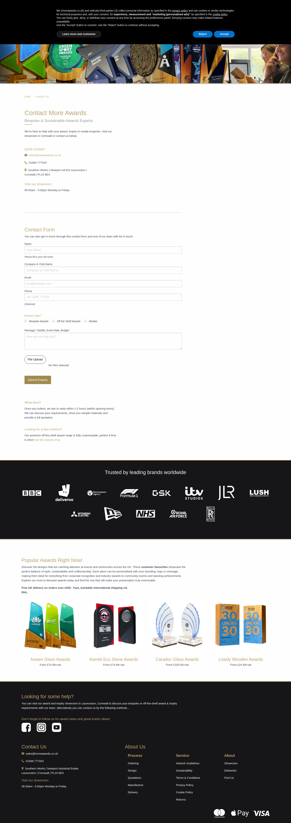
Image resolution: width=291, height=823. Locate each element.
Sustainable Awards (170, 26)
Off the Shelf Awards (69, 313)
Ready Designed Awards (139, 26)
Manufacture (135, 777)
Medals (192, 26)
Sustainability (184, 763)
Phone (28, 283)
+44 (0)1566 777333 (178, 19)
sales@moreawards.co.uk (115, 19)
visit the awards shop (47, 432)
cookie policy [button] (220, 793)
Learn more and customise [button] (78, 812)
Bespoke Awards (109, 26)
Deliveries (230, 763)
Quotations (134, 770)
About (205, 26)
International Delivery (50, 19)
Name (27, 236)
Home (70, 26)
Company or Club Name (38, 256)
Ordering (133, 755)
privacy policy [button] (180, 789)
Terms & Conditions (188, 770)
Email (27, 270)
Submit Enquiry (38, 372)
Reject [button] (203, 812)
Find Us (229, 770)
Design (132, 763)
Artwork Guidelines (187, 755)
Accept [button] (224, 812)
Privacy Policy (184, 777)
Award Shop (87, 26)
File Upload (35, 352)
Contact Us (221, 26)
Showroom (231, 755)
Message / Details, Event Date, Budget (46, 322)
